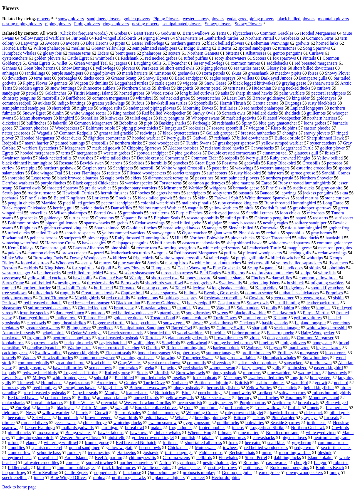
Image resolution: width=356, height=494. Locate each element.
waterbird (299, 382)
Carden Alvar (111, 277)
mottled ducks (153, 377)
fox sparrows (284, 58)
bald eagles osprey (181, 297)
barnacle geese (246, 188)
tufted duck (43, 292)
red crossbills (118, 297)
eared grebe (269, 472)
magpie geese (300, 247)
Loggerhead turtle (108, 322)
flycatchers (338, 262)
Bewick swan (92, 163)
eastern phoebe (317, 128)
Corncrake (269, 228)
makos (156, 427)
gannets (61, 83)
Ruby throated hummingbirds (304, 183)
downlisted (48, 457)
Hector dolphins (226, 477)
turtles (204, 327)
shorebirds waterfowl (164, 282)
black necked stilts (55, 158)
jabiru (289, 307)
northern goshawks (129, 477)
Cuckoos (247, 322)
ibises (330, 153)
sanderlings (35, 73)
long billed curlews (197, 93)
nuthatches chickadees (299, 292)
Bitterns (224, 48)
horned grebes (131, 93)
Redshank (130, 58)
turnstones (287, 48)
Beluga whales (78, 432)
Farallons (293, 397)
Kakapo (280, 317)
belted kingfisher (319, 387)
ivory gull (254, 158)
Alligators (236, 272)
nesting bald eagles (220, 462)
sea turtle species (336, 447)
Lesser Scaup (14, 377)
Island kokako (320, 457)
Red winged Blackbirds (116, 38)
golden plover (332, 148)
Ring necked (124, 113)
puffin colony (237, 407)
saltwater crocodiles (41, 462)
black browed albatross (77, 178)
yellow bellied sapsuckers (299, 262)
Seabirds (136, 163)
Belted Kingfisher (69, 198)
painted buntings (70, 143)
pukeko (14, 252)
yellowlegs (105, 68)
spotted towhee (99, 462)
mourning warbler (295, 452)
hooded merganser (154, 352)
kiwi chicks (101, 362)
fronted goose (97, 442)
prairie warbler (98, 188)
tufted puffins (196, 58)
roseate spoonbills (203, 218)
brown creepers (98, 417)
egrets (162, 252)
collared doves (58, 397)
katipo (306, 272)
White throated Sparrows (267, 198)
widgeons (217, 188)
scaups (87, 262)
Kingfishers (54, 267)
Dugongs (293, 103)
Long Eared (333, 203)
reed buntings (45, 387)
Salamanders (248, 307)
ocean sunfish (189, 402)
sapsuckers (293, 362)
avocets (72, 43)
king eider (301, 98)
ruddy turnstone (42, 193)
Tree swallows (268, 407)
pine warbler (129, 262)
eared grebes (201, 282)
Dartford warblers (18, 183)
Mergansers (75, 148)
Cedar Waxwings (86, 332)
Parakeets (150, 68)
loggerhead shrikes (69, 322)
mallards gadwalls (77, 427)
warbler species (139, 183)
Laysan (275, 347)
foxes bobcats (205, 377)
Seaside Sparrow (285, 422)
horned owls (150, 447)
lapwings (288, 193)
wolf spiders (144, 342)
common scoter (259, 292)
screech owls (100, 367)
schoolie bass (49, 452)
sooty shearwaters (230, 58)
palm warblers (292, 93)
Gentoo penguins (237, 472)
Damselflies (121, 208)
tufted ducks (19, 232)
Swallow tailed (48, 352)
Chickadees (178, 447)
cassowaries (276, 462)
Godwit (101, 412)
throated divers (34, 422)
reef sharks (193, 367)
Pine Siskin (276, 188)
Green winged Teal (91, 63)
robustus (340, 462)
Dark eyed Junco (34, 317)
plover (197, 322)
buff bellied (41, 282)
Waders (29, 357)
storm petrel (211, 88)
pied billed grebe (186, 223)
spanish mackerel (46, 447)
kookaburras (13, 342)
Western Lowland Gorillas (147, 402)
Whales (181, 417)
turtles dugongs (178, 452)
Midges (39, 377)
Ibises (313, 73)
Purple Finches (189, 213)
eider (305, 307)
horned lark (68, 417)
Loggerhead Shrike (267, 427)
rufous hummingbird (303, 228)
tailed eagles (141, 118)
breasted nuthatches (258, 133)
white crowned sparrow (289, 242)
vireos (254, 337)
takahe (208, 437)
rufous (13, 442)
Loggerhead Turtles (80, 372)
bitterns (232, 53)
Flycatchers (243, 33)
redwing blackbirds (40, 372)
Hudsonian (261, 88)
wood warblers (190, 332)
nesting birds (176, 262)
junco (39, 477)
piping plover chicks (140, 128)
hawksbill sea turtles (169, 103)
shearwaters (323, 83)
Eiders (103, 53)
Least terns (41, 178)
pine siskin (120, 247)
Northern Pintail (259, 38)
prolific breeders (256, 352)
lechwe (199, 287)
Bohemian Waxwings (270, 43)
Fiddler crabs (210, 452)
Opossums (104, 218)
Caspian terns (94, 168)
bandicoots (293, 267)
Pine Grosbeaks (227, 267)
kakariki (60, 123)
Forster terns (170, 183)
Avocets (52, 43)
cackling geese (15, 352)
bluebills (218, 332)
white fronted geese (70, 377)
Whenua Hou (199, 432)
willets (248, 78)
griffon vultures (308, 317)
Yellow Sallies (259, 387)
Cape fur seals (85, 392)
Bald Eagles (210, 272)
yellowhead (197, 342)
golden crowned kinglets (65, 228)
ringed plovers (116, 23)
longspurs (173, 128)
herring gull (63, 208)
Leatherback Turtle (264, 247)
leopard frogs (14, 472)
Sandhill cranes (259, 213)
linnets (313, 407)
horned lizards (146, 397)
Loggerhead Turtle (296, 148)
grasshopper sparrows (312, 208)
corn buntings (210, 392)
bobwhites (255, 422)
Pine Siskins (36, 198)
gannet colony (194, 317)
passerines (204, 178)
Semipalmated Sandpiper (142, 327)
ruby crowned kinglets (238, 203)
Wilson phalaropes (70, 213)
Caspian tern (229, 302)
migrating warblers (327, 282)
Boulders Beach (330, 467)
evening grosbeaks (137, 357)
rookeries (197, 128)
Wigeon (81, 83)
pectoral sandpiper (117, 203)
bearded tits (160, 332)
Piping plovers (87, 23)
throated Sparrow (62, 188)
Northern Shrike (136, 88)
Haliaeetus (126, 452)
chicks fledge (95, 422)
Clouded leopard (92, 307)
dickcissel (11, 123)
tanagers (214, 228)
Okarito (153, 347)
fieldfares (10, 412)
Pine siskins (249, 232)
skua (344, 193)
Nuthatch (179, 382)
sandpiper (10, 93)
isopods (9, 372)
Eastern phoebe (280, 332)
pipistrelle (116, 437)
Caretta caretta (265, 103)
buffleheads (165, 242)
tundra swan (321, 362)
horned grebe (255, 317)
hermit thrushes (114, 193)
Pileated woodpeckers (146, 173)
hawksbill (334, 237)
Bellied (84, 397)
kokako (43, 407)
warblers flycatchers (40, 148)
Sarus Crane (13, 282)
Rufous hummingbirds (186, 347)
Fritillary (285, 352)
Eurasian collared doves (156, 407)
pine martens (243, 183)
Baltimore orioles (23, 223)
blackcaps (65, 407)
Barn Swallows (195, 33)
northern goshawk (60, 168)
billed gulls (340, 412)
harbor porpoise (246, 332)
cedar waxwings (332, 252)
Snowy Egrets (155, 78)
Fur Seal (22, 407)
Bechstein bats (242, 452)
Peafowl (9, 302)
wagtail (121, 407)
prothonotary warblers (137, 188)
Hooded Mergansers (318, 33)
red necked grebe (175, 98)
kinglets (323, 307)
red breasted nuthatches (273, 272)
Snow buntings (316, 357)
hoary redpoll (199, 302)
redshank (222, 138)
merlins (78, 48)
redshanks (226, 123)
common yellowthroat (318, 277)
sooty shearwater (139, 272)
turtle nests (316, 422)
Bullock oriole (287, 138)
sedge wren (304, 447)
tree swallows (14, 292)
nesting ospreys (32, 367)
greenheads (133, 213)
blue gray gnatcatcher (278, 123)
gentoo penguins (287, 53)
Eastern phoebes (33, 128)
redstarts (320, 218)
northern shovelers (136, 462)
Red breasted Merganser (195, 252)
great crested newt (164, 362)
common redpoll (16, 103)
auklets (44, 103)
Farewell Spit (226, 198)
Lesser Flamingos (84, 173)
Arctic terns (107, 382)
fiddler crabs (19, 467)
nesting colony (155, 287)
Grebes (120, 33)
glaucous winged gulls (187, 337)
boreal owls (308, 402)
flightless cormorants (107, 138)
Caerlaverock (284, 312)
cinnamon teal (275, 153)
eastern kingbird (328, 367)
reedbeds (105, 327)
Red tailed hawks (23, 397)
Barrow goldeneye (269, 98)
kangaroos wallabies (238, 357)
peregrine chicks (16, 457)
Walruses (254, 347)
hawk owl (139, 432)
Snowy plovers (218, 23)
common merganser (97, 357)
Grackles (123, 198)
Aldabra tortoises (183, 148)
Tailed (180, 287)
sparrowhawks (97, 223)
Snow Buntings (75, 68)
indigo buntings (71, 103)
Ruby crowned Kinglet (290, 158)
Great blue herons (39, 68)
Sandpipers (123, 168)
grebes (122, 223)
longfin (296, 377)
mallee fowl (65, 317)
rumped (9, 287)
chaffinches (268, 397)
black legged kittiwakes (254, 83)
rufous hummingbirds (331, 392)
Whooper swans (205, 118)
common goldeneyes (206, 183)
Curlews (316, 53)
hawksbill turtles (68, 367)
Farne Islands (76, 457)
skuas (237, 73)
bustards (246, 193)
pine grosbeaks (188, 153)
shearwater (11, 307)
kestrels (9, 357)
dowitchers (17, 78)
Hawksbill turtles (57, 357)
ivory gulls (176, 138)
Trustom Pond (162, 317)
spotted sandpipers (254, 48)
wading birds (309, 372)
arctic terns (159, 213)
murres (105, 262)
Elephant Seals (167, 218)
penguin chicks (21, 203)
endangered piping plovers (250, 18)
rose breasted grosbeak (118, 337)
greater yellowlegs (108, 103)
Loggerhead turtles (131, 83)
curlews (324, 88)
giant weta (222, 232)
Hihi (179, 237)
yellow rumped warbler (282, 143)
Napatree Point (133, 218)
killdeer (120, 257)
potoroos (334, 163)
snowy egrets (163, 232)
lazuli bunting (287, 302)
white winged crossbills (181, 257)
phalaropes (152, 53)
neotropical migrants (332, 437)
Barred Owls (105, 213)
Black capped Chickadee (24, 208)
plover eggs (98, 237)
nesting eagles (275, 223)
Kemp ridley (266, 287)
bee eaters (17, 417)
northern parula (279, 178)
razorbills (50, 98)
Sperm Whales (128, 412)
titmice (8, 422)
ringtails (67, 292)
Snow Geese (215, 83)
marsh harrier (37, 143)
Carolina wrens (176, 457)
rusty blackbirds (322, 103)
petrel (99, 252)
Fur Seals (79, 38)
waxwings (244, 168)
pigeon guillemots (62, 223)
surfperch (72, 237)
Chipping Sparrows (144, 148)
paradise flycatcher (44, 347)
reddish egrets (31, 88)
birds (248, 208)
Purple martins (252, 402)
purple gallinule (250, 257)
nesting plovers (145, 23)
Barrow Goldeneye (164, 302)
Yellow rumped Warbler (160, 208)
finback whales (167, 432)
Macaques (233, 377)
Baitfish (242, 382)
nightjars (85, 108)
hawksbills (82, 277)
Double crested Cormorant (160, 158)
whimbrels (104, 58)
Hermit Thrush (233, 103)
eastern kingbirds (83, 352)
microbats (316, 213)
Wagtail (223, 307)
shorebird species (80, 232)
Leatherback (337, 407)
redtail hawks (156, 417)
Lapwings (30, 43)
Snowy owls (258, 302)
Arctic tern (281, 402)
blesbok (325, 452)
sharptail (259, 327)
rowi (114, 272)
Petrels (82, 412)
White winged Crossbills (183, 168)
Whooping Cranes (202, 412)
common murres (245, 63)
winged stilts (111, 108)
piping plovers (58, 23)
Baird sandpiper (189, 78)
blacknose (132, 472)
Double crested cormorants (232, 153)
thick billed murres (119, 467)
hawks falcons (110, 432)
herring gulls (299, 252)
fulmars (225, 432)
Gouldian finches (141, 228)
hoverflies (38, 213)
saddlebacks (277, 63)
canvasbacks (264, 437)
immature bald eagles (76, 467)
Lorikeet (264, 392)
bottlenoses (253, 467)
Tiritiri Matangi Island (93, 93)
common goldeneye (334, 242)
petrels (32, 93)
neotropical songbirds (72, 337)
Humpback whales (279, 357)
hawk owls (337, 372)
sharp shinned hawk (244, 242)
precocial (109, 402)
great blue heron (70, 362)
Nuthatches (165, 392)
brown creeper (74, 252)
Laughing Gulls (148, 63)
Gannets (9, 68)
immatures (208, 407)
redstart (113, 173)
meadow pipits (288, 73)
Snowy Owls (203, 113)
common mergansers (110, 98)
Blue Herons (97, 43)
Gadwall (199, 138)
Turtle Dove (154, 382)
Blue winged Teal (46, 173)
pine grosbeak (224, 372)
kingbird (66, 118)
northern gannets (185, 43)
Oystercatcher (194, 232)
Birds (186, 392)
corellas (73, 462)
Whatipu (137, 277)
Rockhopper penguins (289, 467)
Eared (266, 183)
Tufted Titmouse (53, 297)
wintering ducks (127, 422)
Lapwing (169, 367)
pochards (10, 198)
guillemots (316, 113)
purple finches (53, 183)
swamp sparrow (163, 422)
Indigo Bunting (197, 48)
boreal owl (134, 427)
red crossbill (259, 262)
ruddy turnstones (17, 297)
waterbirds (128, 417)
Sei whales (41, 417)
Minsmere (173, 188)
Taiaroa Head (95, 317)
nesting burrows (222, 467)
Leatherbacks (49, 272)
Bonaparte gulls (313, 78)
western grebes (116, 153)
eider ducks (71, 138)
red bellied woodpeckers (266, 447)
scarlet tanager (287, 327)
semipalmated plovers (181, 23)
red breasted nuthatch (42, 302)
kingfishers (113, 387)
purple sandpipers (67, 73)
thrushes (85, 158)
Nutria (165, 462)
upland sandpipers (168, 477)
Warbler (196, 188)
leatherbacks (137, 392)
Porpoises (334, 292)
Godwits (168, 33)
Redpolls (10, 143)
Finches (258, 277)
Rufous (137, 103)
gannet (271, 267)
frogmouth (36, 337)
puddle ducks (92, 208)
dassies (185, 198)
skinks (315, 267)
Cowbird (256, 297)
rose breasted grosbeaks (45, 392)
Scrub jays (11, 193)
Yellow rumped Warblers (42, 38)
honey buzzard (199, 277)
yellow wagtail (119, 447)
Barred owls (30, 188)
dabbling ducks (287, 457)
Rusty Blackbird (281, 163)
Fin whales (228, 457)
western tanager (16, 272)
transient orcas (233, 437)
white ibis (327, 272)
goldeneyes (327, 98)
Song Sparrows (316, 48)
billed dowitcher (285, 257)
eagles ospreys (223, 78)
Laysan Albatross (88, 247)
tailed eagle (219, 257)
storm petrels (213, 73)
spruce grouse (303, 173)
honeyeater (322, 342)
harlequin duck (226, 347)
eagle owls (114, 178)
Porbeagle (202, 123)
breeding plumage (211, 417)
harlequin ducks (79, 342)
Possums (230, 163)
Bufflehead (76, 98)
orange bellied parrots (233, 342)
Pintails (309, 58)
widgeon (256, 128)
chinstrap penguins (19, 98)
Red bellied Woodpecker (164, 113)
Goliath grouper (220, 133)
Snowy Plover (337, 73)
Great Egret (205, 163)
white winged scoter (88, 113)
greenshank (258, 73)
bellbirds (204, 457)
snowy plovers (71, 18)
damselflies (282, 277)
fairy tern (275, 173)
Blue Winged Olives (68, 477)
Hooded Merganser (37, 138)
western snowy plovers (203, 18)
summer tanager (220, 352)
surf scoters (217, 173)
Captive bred (132, 292)
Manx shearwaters (36, 118)
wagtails (195, 208)
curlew (8, 168)
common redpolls (33, 362)
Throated (128, 287)
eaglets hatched (113, 342)
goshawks (186, 73)
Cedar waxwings (150, 223)
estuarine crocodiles (314, 168)
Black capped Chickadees (95, 183)
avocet (204, 307)
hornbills (159, 163)
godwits (302, 43)
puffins (230, 252)
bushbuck (295, 282)
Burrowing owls (190, 372)
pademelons (147, 297)
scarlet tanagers (186, 173)
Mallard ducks (265, 113)
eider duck (313, 412)
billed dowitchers (252, 138)
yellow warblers (223, 208)
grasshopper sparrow (236, 143)
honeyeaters (320, 377)
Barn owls (129, 282)
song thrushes (198, 312)
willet (62, 63)
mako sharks (13, 402)
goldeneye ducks (128, 317)
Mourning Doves (198, 108)
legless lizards (328, 347)
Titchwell (26, 382)
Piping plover (78, 327)
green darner (282, 297)
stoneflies (16, 447)
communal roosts (333, 442)
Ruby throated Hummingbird (290, 203)
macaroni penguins (335, 247)
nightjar (215, 223)
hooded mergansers (37, 153)
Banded (267, 193)
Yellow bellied (330, 158)
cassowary (11, 277)
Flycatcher (177, 63)
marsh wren (299, 347)
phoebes (180, 163)
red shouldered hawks (224, 148)
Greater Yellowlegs (109, 48)
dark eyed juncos (224, 213)
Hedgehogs (294, 287)
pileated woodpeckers (262, 252)
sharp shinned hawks (254, 93)
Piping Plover (35, 83)
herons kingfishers (223, 387)
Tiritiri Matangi (94, 407)
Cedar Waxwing (191, 267)
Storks (153, 262)
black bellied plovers (296, 18)
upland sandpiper (84, 447)
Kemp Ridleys (20, 247)
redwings (148, 133)
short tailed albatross (203, 442)
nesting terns (69, 282)
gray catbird (332, 188)
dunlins (101, 83)
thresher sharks (100, 282)
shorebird (16, 178)
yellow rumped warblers (123, 232)
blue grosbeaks (187, 387)
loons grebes (315, 123)
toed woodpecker (164, 143)
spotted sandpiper (152, 153)
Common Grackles (276, 33)
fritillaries (228, 108)
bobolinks (336, 267)
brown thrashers (228, 337)
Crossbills (311, 163)
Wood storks (162, 93)
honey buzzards (242, 223)
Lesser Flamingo (40, 427)
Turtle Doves (225, 317)
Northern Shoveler (316, 178)
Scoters (259, 58)
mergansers (87, 153)
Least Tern (236, 98)
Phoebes (142, 193)
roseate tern (146, 247)
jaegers (120, 63)
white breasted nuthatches (218, 262)
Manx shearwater (215, 397)
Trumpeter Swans (197, 357)
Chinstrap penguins (271, 218)
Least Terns (144, 33)
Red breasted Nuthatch (136, 442)
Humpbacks (51, 382)
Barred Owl (181, 327)
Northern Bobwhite (206, 237)
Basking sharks (172, 123)
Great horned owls (97, 292)
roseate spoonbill (227, 128)
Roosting (251, 462)
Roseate (66, 163)
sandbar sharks (231, 277)
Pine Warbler (283, 417)
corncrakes (128, 367)
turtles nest (79, 218)
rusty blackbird (247, 173)
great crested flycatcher (118, 347)
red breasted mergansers (316, 63)
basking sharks (275, 322)
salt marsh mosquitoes (257, 362)
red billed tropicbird (85, 272)
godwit (321, 382)
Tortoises (153, 337)
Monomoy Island (324, 397)
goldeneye (53, 218)
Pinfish (294, 407)
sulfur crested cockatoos (49, 307)
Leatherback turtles (221, 38)
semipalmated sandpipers (154, 48)
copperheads (105, 472)
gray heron (301, 442)
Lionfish (161, 372)
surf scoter (344, 218)
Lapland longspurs (306, 108)
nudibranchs (228, 422)
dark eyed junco (70, 312)
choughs (290, 133)
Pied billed (124, 377)
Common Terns (320, 38)
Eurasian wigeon (156, 307)
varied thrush (221, 322)
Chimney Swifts (230, 327)
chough (300, 462)
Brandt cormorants (282, 432)
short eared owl (165, 277)
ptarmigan (109, 427)
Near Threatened (276, 237)
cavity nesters (221, 402)
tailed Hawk (47, 232)
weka (149, 367)
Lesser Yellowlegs (148, 43)
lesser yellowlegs (209, 63)
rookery (74, 452)
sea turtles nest (247, 68)
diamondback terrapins (168, 178)
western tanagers (275, 168)
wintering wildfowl (61, 442)
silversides (221, 362)
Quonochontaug (162, 472)
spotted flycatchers (327, 287)
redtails (273, 232)
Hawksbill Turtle (72, 287)
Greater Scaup (124, 78)
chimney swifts (142, 457)
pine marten (248, 432)
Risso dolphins (284, 128)
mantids (184, 307)
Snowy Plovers (248, 23)
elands (31, 442)
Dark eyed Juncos (276, 78)
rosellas (179, 377)
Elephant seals (118, 352)
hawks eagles (94, 242)
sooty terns (222, 193)
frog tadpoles (180, 427)
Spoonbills (203, 103)
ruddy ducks (304, 188)
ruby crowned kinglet (244, 412)
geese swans (65, 422)
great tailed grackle (116, 133)
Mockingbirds (87, 297)
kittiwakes (114, 118)
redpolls (232, 158)
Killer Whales (82, 402)
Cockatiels (287, 387)
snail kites (276, 442)
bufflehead (103, 287)
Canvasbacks (262, 148)
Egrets (8, 153)
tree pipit (29, 168)
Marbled (48, 203)
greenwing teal (313, 297)
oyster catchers (323, 143)
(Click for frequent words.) (84, 33)
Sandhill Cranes (336, 173)
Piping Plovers (167, 18)
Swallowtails (230, 282)
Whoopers (65, 262)
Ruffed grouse (117, 372)
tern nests (236, 88)
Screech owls (234, 113)
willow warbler (55, 412)
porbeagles (67, 78)
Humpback (161, 267)
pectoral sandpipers (329, 93)
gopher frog (338, 228)
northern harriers (322, 118)
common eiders (41, 252)
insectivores (335, 352)
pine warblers (279, 372)
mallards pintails (196, 203)
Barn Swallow (45, 472)
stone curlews (337, 198)
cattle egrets (165, 83)
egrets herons (168, 193)
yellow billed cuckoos (47, 277)
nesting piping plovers (22, 23)
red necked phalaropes (264, 108)
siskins (259, 417)
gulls (276, 367)
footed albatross (35, 262)
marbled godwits (241, 118)
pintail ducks (19, 432)
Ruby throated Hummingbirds (141, 237)
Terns (221, 33)
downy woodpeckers (304, 472)
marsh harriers (135, 73)
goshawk (151, 452)
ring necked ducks (294, 88)
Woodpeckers (67, 128)
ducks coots (93, 78)
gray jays (309, 417)
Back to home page (19, 487)
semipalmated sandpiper (23, 108)
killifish (44, 467)
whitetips (314, 257)
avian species (189, 467)
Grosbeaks (290, 38)
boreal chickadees (47, 402)
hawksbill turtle (284, 412)
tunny (335, 472)
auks (225, 93)
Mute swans (205, 447)
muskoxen (11, 337)
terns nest (42, 78)
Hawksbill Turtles (78, 193)
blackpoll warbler (250, 312)
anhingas (10, 73)
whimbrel (144, 98)
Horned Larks (14, 48)
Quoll (106, 267)
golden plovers (137, 18)
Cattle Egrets (76, 472)
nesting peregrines (180, 247)
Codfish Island (273, 208)
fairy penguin (254, 367)
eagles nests (79, 382)
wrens (222, 312)
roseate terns (79, 53)
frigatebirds (143, 257)
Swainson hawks (17, 158)
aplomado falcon (112, 397)
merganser (309, 352)
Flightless (28, 228)
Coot (188, 407)
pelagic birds (52, 332)
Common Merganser (315, 337)
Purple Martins (316, 312)
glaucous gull (306, 153)
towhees (230, 447)
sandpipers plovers (103, 18)
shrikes (163, 88)
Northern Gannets (203, 53)
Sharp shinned (107, 228)
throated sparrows (177, 272)
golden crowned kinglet (153, 437)
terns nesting (99, 452)
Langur (320, 462)
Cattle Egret (78, 58)
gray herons (321, 232)
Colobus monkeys (163, 412)
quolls (271, 307)
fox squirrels (83, 267)
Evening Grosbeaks (221, 292)
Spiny (247, 123)
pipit (148, 123)
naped (301, 218)
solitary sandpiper (310, 223)
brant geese (124, 307)
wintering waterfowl (20, 242)
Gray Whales (130, 362)
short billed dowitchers (313, 68)
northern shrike (128, 143)
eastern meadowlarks (201, 242)
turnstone (162, 73)
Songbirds (171, 342)
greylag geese (294, 83)
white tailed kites (115, 158)
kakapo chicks (143, 322)
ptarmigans (170, 312)
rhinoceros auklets (99, 88)
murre (267, 452)
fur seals (331, 417)
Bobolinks (128, 123)
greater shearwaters (43, 327)
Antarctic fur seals (18, 332)
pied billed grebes (79, 203)
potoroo (98, 312)
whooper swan (222, 367)
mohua (99, 477)
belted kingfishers (264, 282)
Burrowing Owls (48, 257)
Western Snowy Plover (80, 437)
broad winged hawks (182, 228)
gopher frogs (188, 352)
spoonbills (295, 232)
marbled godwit (106, 148)
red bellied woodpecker (132, 312)
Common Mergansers (93, 123)
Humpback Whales (19, 53)
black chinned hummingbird (27, 163)
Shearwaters (187, 38)
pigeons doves (294, 437)
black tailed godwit (155, 198)
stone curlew (19, 452)
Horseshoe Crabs (60, 242)
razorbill (147, 168)
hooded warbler (146, 138)
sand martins (307, 198)
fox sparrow (48, 432)
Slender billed (240, 228)
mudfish (188, 437)
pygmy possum (196, 422)
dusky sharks (278, 337)
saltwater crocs (292, 392)
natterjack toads (16, 133)
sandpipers (196, 193)
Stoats (142, 372)
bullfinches (36, 123)
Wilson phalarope (49, 48)
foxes (233, 442)
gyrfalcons (186, 462)
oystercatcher (208, 98)
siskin (338, 297)
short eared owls (179, 68)
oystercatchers (15, 58)
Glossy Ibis (276, 68)
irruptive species (34, 312)
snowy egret (174, 322)
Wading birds (79, 347)
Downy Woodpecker (88, 257)
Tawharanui (12, 237)
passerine (220, 168)
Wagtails (45, 133)
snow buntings (63, 88)
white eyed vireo (321, 432)
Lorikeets (100, 198)
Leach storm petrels (125, 332)
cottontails (196, 362)
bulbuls (190, 292)
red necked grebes (161, 58)
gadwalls (252, 163)
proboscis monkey (199, 472)
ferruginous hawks (80, 387)
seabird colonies (270, 382)
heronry (245, 397)
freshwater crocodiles (223, 297)
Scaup (252, 267)
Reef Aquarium (108, 457)
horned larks (327, 43)
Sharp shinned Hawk (325, 138)
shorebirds (61, 108)
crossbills (100, 143)
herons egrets (14, 387)
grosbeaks (29, 218)
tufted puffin (237, 218)
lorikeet (198, 477)
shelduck (292, 113)
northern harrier (37, 287)
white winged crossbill (326, 327)
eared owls (36, 322)
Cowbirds (340, 427)
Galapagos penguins (130, 242)
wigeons (190, 83)
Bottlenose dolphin (211, 382)
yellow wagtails (179, 397)
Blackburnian (128, 302)
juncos (238, 427)
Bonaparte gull (53, 247)
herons (116, 163)
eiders (136, 178)
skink (203, 198)
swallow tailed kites (266, 377)
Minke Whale (14, 257)
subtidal (101, 377)
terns (65, 153)
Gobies (130, 382)
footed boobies (212, 427)
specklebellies (14, 477)
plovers (43, 18)
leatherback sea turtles (130, 252)
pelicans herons (43, 237)
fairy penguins (171, 118)
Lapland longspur (310, 322)
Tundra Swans (198, 143)
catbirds (31, 267)
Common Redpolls (75, 133)
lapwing (168, 357)
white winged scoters (221, 247)
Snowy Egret (34, 113)
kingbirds (185, 88)
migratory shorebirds (35, 437)
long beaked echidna (230, 287)
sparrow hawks (44, 342)
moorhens (252, 372)
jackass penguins (318, 193)
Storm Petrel (256, 457)
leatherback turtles (322, 302)
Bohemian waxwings (148, 387)
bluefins (266, 342)
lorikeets (170, 442)
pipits (120, 43)
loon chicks (290, 213)
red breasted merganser (88, 302)
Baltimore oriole (100, 128)
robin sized (297, 367)
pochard (341, 382)
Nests (31, 412)
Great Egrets (39, 63)
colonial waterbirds (158, 203)
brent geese (125, 53)
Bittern (240, 417)
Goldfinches (55, 93)
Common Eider (204, 158)
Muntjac (112, 392)
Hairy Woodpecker (318, 332)
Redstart (9, 267)
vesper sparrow (163, 292)
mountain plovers (333, 18)
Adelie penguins (156, 467)
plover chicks (242, 237)
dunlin (58, 113)
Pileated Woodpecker (282, 118)
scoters (174, 53)
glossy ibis (52, 53)
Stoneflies (89, 118)
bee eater (253, 442)
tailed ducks (308, 237)
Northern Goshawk (308, 427)
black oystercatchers (181, 133)
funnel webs (240, 392)
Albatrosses (256, 53)
